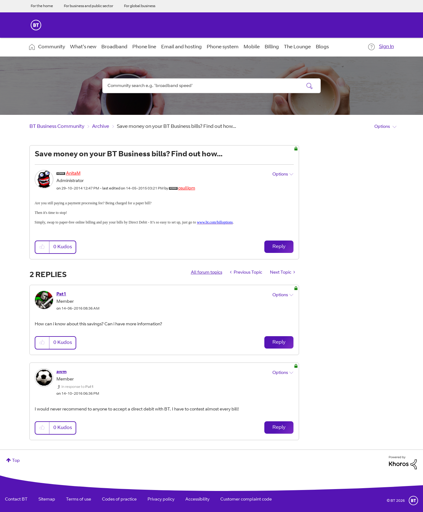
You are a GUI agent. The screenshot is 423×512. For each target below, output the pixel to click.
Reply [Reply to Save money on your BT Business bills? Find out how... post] (278, 246)
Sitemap (46, 499)
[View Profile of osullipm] (186, 188)
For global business (139, 6)
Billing (272, 47)
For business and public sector (88, 6)
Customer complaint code (246, 499)
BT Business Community (56, 126)
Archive (100, 126)
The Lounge (297, 47)
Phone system (223, 47)
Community (51, 47)
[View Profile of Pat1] (61, 294)
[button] (42, 247)
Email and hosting (181, 47)
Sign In (386, 46)
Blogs (322, 47)
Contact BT (16, 499)
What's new (83, 47)
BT (413, 500)
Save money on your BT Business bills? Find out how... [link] (176, 126)
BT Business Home (36, 25)
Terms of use (78, 499)
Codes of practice (119, 499)
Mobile (252, 47)
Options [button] (382, 127)
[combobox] (211, 85)
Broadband (114, 47)
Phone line (144, 47)
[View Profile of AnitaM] (73, 173)
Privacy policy (161, 499)
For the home (42, 6)
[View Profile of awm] (61, 372)
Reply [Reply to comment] (278, 342)
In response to (77, 387)
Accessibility (197, 499)
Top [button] (16, 461)
